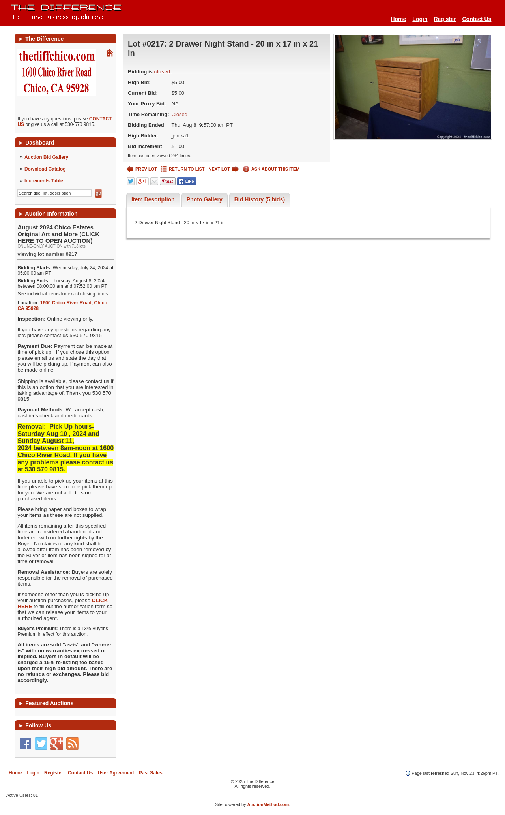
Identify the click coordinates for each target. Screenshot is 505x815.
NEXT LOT (224, 169)
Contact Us (477, 19)
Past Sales (151, 773)
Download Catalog (45, 169)
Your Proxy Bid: (147, 104)
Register (445, 19)
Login (419, 19)
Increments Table (43, 181)
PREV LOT (141, 169)
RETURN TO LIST (183, 169)
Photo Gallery (205, 199)
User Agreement (115, 773)
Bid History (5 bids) (259, 199)
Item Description (153, 199)
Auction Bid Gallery (46, 157)
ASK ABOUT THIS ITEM (271, 169)
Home (398, 19)
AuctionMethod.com (268, 804)
